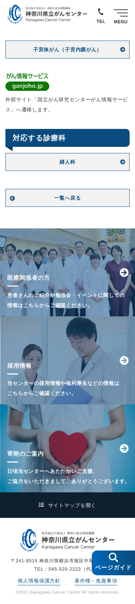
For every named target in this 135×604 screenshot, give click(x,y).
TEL (100, 21)
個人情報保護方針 (39, 581)
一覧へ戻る (67, 198)
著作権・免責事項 (96, 581)
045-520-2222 (65, 569)
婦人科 (67, 162)
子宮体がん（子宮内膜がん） (67, 49)
